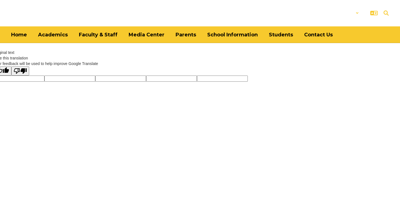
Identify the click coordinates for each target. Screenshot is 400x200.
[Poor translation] (20, 71)
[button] (344, 13)
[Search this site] (386, 13)
